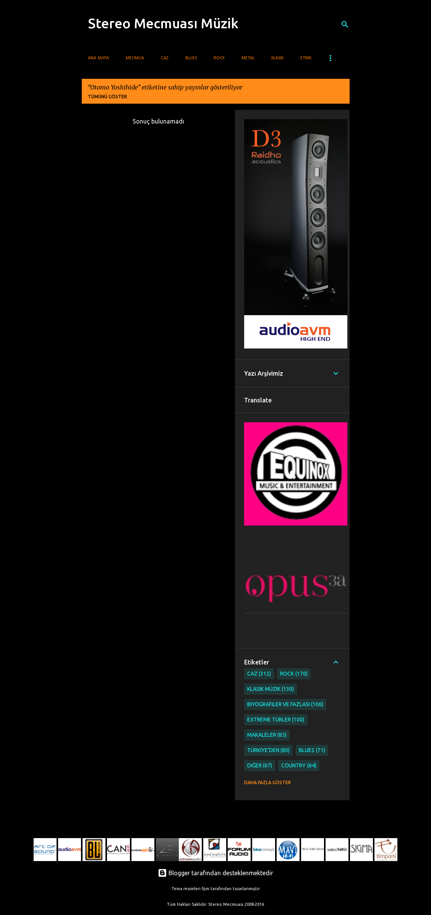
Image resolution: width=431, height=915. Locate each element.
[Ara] (345, 24)
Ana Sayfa (98, 58)
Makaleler (267, 735)
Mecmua (135, 58)
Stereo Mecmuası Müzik (163, 23)
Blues (191, 58)
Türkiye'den (268, 750)
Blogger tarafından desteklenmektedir (215, 872)
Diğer (259, 766)
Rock (219, 58)
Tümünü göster (107, 96)
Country (298, 766)
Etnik (305, 58)
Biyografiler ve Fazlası (285, 704)
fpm (205, 888)
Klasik (277, 58)
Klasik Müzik (270, 689)
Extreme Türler (276, 720)
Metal (247, 58)
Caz (165, 58)
